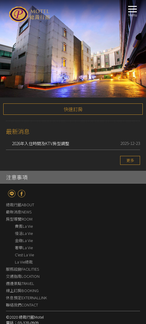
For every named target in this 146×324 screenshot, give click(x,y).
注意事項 (16, 154)
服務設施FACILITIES (22, 246)
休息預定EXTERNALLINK (26, 275)
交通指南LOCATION (23, 253)
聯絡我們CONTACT (22, 282)
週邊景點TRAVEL (20, 260)
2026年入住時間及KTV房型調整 (40, 120)
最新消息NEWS (19, 189)
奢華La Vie (24, 224)
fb (22, 171)
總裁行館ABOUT (20, 182)
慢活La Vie (24, 210)
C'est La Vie (24, 232)
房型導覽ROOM (19, 196)
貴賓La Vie (24, 203)
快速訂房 (73, 86)
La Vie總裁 (24, 239)
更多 (130, 137)
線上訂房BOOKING (22, 267)
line (12, 171)
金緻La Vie (25, 217)
